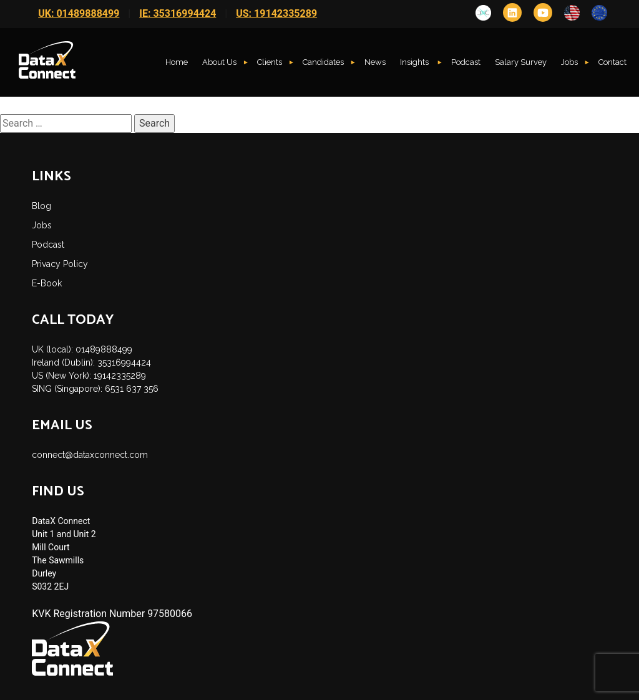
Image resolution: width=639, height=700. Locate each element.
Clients (269, 62)
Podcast (465, 62)
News (375, 62)
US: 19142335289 (276, 13)
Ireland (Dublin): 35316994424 (91, 362)
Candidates (323, 62)
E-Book (47, 283)
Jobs (569, 62)
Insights (415, 62)
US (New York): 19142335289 (89, 376)
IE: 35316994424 (177, 13)
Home (176, 62)
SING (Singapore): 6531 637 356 (95, 389)
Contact (612, 62)
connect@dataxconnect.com (90, 455)
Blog (41, 206)
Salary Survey (521, 62)
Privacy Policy (60, 264)
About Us (219, 62)
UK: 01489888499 (78, 13)
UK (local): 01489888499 (82, 349)
